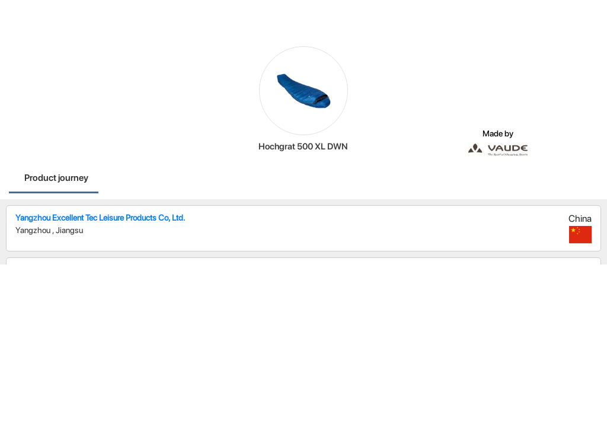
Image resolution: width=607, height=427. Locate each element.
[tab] (56, 179)
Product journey (56, 177)
